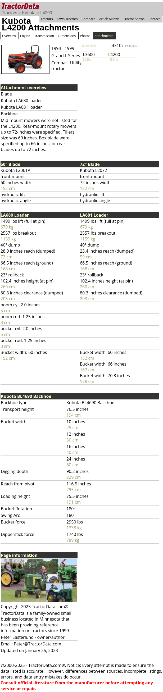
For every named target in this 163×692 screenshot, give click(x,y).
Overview (9, 36)
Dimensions (67, 36)
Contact (154, 19)
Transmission (44, 36)
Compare (88, 19)
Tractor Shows (133, 19)
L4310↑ (124, 45)
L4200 (46, 13)
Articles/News (109, 19)
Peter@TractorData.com (37, 644)
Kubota (28, 13)
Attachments (103, 36)
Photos (85, 36)
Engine (25, 36)
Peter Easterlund (17, 637)
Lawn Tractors (67, 19)
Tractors (9, 13)
